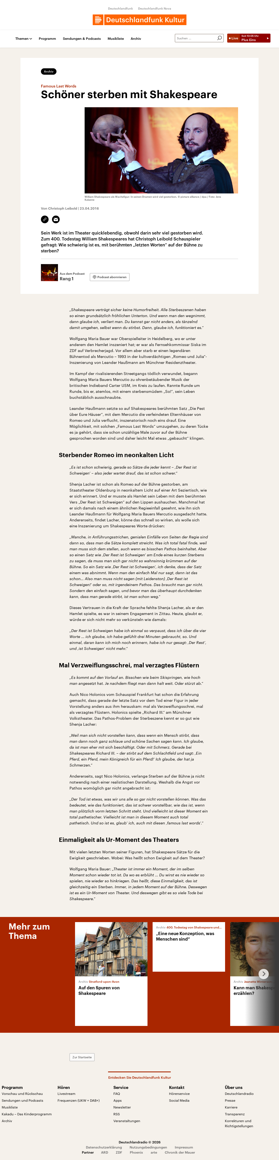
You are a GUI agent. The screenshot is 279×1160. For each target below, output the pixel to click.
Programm (47, 38)
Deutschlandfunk (120, 8)
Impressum (184, 1147)
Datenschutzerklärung (104, 1147)
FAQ (116, 1093)
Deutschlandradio (239, 1093)
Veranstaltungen (126, 1121)
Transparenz (235, 1114)
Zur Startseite (82, 1057)
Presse (230, 1100)
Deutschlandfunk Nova (154, 8)
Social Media (179, 1100)
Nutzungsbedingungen (148, 1147)
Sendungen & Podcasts (82, 38)
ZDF (119, 1152)
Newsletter (122, 1107)
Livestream (66, 1093)
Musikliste (116, 38)
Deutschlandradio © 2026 (139, 1142)
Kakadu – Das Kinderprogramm (27, 1114)
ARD (104, 1152)
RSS (116, 1114)
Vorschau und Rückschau (22, 1093)
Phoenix (136, 1152)
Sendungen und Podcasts (22, 1100)
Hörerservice (179, 1093)
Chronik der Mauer (180, 1152)
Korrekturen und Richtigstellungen (239, 1123)
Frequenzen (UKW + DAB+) (79, 1100)
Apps (117, 1100)
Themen (22, 38)
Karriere (231, 1107)
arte (154, 1152)
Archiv (136, 38)
